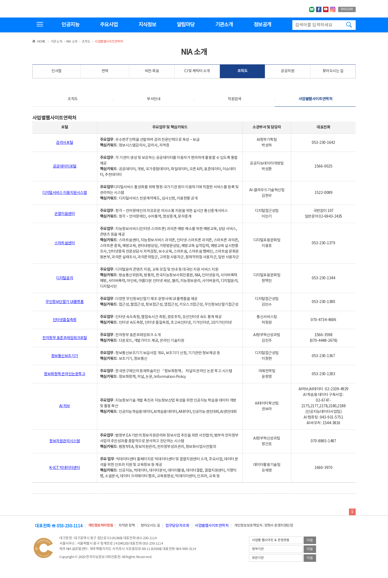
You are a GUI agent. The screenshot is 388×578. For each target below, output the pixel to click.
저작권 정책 (127, 525)
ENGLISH (347, 9)
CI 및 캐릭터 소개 (197, 71)
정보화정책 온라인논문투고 (64, 374)
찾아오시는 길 (333, 71)
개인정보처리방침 (100, 525)
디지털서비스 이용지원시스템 (64, 193)
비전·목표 (152, 71)
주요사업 (108, 25)
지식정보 (147, 25)
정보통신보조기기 (64, 356)
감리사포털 (64, 143)
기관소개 (224, 25)
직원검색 (234, 99)
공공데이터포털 (65, 166)
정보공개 (262, 25)
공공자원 (287, 71)
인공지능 (70, 25)
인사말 (56, 71)
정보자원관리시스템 (64, 441)
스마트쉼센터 (64, 243)
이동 (310, 540)
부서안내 (153, 99)
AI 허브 (64, 406)
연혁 (105, 71)
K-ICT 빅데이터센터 (64, 468)
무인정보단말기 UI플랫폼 (65, 302)
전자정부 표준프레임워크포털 (64, 338)
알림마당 (185, 25)
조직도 (242, 71)
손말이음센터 (64, 214)
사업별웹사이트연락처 (315, 99)
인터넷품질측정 (65, 320)
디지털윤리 (64, 278)
